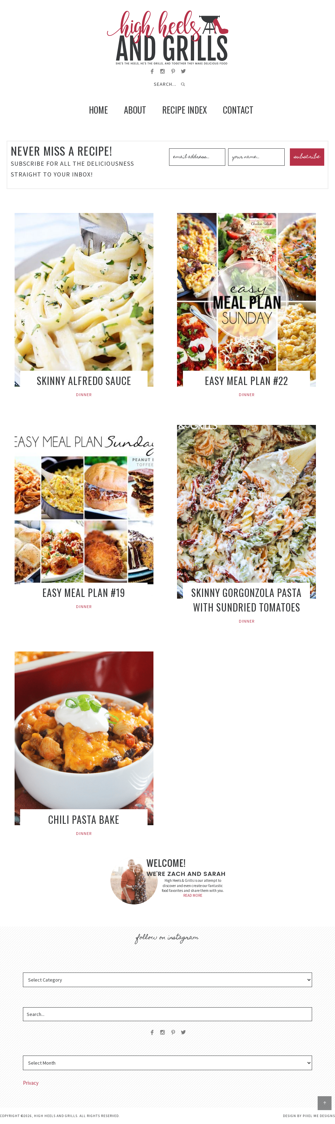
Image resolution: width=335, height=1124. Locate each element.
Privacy (31, 1083)
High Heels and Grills (167, 37)
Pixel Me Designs (319, 1116)
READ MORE (192, 895)
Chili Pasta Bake (83, 819)
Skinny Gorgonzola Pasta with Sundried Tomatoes (246, 599)
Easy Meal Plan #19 (83, 592)
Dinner (84, 394)
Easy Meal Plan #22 (246, 381)
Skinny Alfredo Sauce (84, 381)
